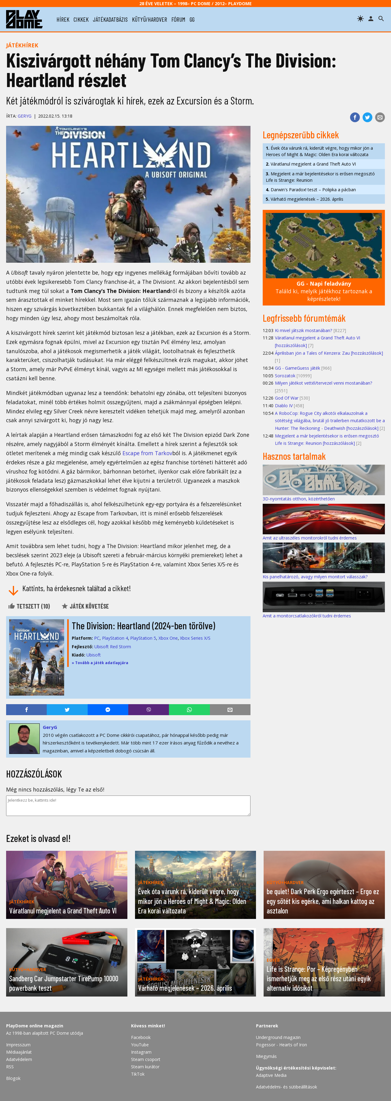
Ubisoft (93, 655)
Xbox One (168, 638)
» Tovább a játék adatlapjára (100, 662)
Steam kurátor (145, 1067)
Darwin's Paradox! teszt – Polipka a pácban (311, 189)
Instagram (141, 1052)
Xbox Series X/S (195, 638)
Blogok (13, 1078)
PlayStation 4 (115, 638)
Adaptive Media (271, 1075)
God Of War (286, 398)
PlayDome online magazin (34, 1026)
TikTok (137, 1074)
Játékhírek (22, 45)
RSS (10, 1067)
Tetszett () (29, 606)
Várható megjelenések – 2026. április (304, 199)
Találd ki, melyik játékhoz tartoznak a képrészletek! (324, 291)
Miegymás (266, 1056)
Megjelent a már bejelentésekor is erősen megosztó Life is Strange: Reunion (320, 177)
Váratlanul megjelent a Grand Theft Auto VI (311, 164)
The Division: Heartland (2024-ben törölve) (143, 625)
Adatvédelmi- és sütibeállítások (286, 1087)
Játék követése (85, 606)
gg (192, 19)
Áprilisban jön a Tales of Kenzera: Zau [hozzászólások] (329, 353)
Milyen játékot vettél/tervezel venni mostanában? (323, 383)
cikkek (81, 19)
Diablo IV (284, 405)
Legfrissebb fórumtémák (304, 318)
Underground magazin (278, 1037)
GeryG (24, 116)
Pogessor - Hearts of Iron (281, 1045)
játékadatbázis (110, 19)
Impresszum (18, 1045)
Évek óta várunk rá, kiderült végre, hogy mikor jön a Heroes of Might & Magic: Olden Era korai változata (319, 151)
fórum (178, 19)
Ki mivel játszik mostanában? (303, 330)
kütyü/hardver (149, 19)
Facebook (141, 1037)
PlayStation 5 (143, 638)
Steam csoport (145, 1059)
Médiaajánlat (19, 1052)
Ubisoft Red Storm (112, 646)
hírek (63, 19)
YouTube (140, 1045)
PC (97, 638)
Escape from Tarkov (147, 453)
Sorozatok (285, 376)
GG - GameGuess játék (297, 368)
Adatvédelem (19, 1059)
